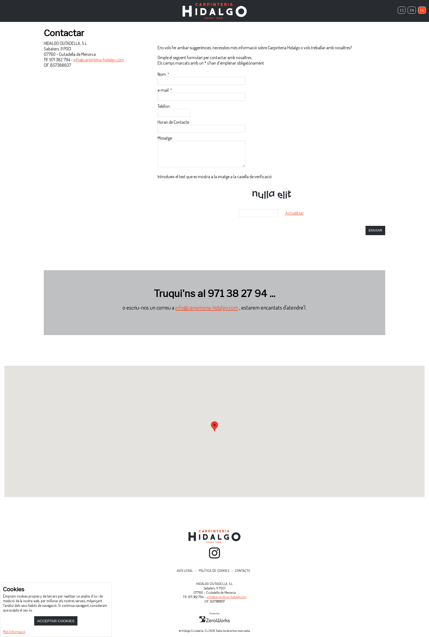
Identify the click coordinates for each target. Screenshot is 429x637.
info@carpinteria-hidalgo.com (98, 59)
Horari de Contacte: (174, 122)
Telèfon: (164, 106)
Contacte (242, 570)
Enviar (375, 230)
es (402, 10)
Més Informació (14, 631)
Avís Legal (185, 570)
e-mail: (163, 90)
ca (422, 10)
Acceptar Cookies (55, 621)
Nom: (162, 74)
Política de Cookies (214, 570)
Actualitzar (294, 213)
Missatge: (165, 138)
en (412, 10)
